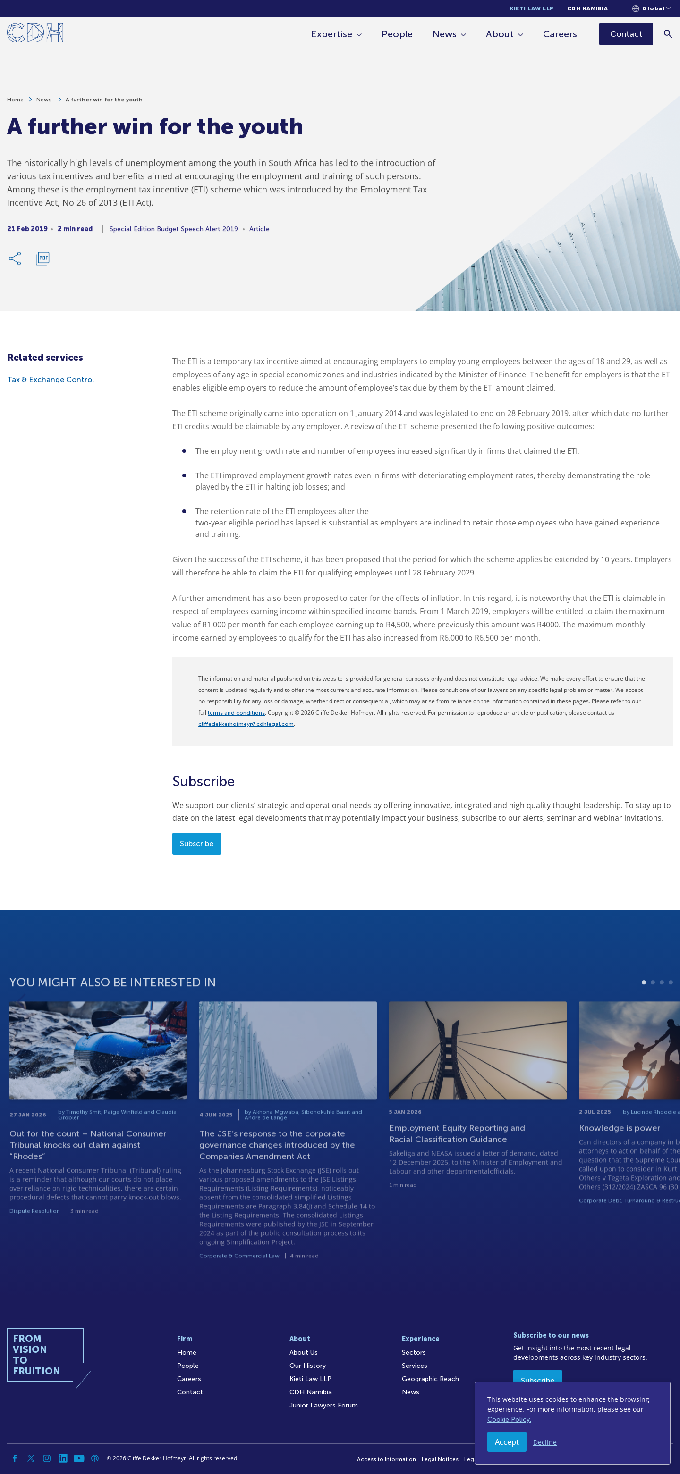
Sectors (414, 1353)
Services (414, 1366)
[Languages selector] (651, 8)
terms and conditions (236, 712)
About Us (303, 1353)
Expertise (331, 34)
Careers (560, 34)
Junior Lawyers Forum (323, 1405)
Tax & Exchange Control (50, 379)
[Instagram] (46, 1458)
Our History (307, 1366)
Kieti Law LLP (532, 8)
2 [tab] (653, 1005)
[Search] (668, 33)
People (397, 34)
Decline (545, 1442)
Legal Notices (440, 1459)
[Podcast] (94, 1458)
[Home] (35, 34)
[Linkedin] (62, 1458)
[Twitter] (30, 1458)
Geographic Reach (430, 1379)
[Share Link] (15, 261)
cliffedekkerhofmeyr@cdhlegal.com (246, 724)
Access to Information (386, 1459)
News (445, 34)
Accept (507, 1442)
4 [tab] (671, 1005)
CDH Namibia (587, 8)
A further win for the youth (104, 102)
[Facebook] (14, 1458)
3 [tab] (662, 1005)
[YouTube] (78, 1458)
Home (15, 102)
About (500, 34)
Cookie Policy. (509, 1420)
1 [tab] (644, 1005)
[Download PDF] (42, 261)
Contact (190, 1392)
